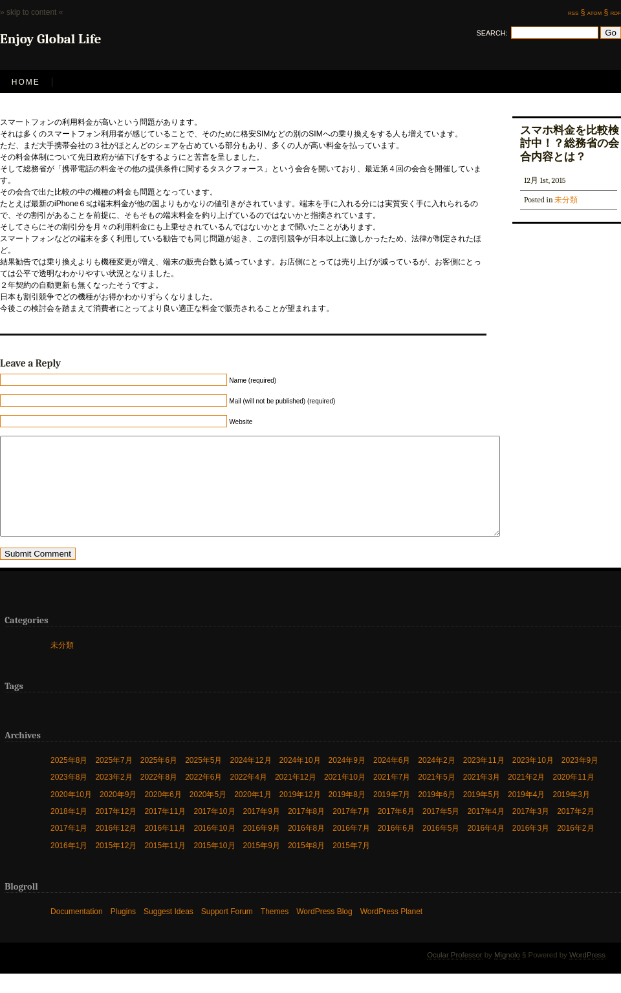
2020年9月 (118, 813)
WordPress (587, 974)
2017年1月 (68, 847)
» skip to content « (31, 12)
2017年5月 (440, 830)
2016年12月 (115, 847)
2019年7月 (391, 813)
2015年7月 (350, 864)
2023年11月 (484, 779)
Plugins (123, 930)
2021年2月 (526, 796)
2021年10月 (344, 796)
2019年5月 (481, 813)
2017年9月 (261, 830)
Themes (275, 930)
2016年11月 (165, 847)
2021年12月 (295, 796)
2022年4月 (248, 796)
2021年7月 (391, 796)
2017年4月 (485, 830)
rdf (616, 12)
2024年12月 (251, 779)
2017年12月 (115, 830)
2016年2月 (575, 847)
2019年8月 (347, 813)
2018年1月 (68, 830)
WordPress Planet (391, 930)
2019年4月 (526, 813)
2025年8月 (68, 779)
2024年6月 (391, 779)
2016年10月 (214, 847)
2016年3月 (530, 847)
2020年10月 (71, 813)
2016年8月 (306, 847)
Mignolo (507, 974)
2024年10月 (300, 779)
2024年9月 (347, 779)
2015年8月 (306, 864)
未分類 (566, 199)
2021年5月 (436, 796)
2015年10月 (214, 864)
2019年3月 (570, 813)
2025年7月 (113, 779)
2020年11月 (573, 796)
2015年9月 (261, 864)
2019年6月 (436, 813)
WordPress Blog (324, 930)
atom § (597, 12)
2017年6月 (396, 830)
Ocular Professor (454, 974)
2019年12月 (300, 813)
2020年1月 (252, 813)
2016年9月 (261, 847)
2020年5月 (208, 813)
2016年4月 (485, 847)
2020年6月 (162, 813)
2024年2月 (436, 779)
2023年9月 (579, 779)
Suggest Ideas (168, 930)
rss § (576, 12)
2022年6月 (203, 796)
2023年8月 (68, 796)
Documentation (76, 930)
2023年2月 (113, 796)
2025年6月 (158, 779)
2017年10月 (214, 830)
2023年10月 (533, 779)
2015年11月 (165, 864)
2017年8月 (306, 830)
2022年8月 (158, 796)
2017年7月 (350, 830)
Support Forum (227, 930)
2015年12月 (115, 864)
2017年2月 (575, 830)
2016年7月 (350, 847)
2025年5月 (203, 779)
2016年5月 (440, 847)
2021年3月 (481, 796)
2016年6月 (396, 847)
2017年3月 (530, 830)
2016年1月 (68, 864)
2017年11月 (165, 830)
